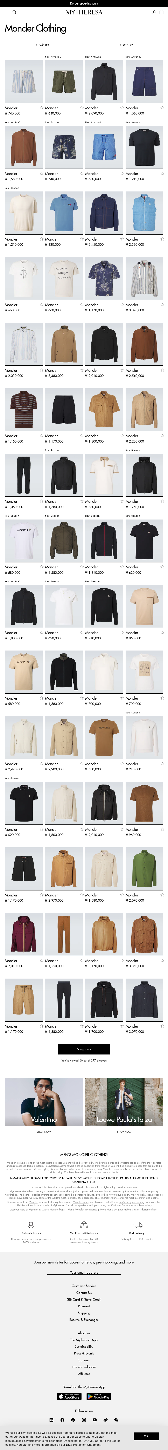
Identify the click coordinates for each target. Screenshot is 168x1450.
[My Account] (154, 12)
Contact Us (84, 1292)
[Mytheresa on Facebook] (62, 1420)
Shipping (84, 1312)
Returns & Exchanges (83, 1319)
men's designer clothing (131, 1202)
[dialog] (84, 1438)
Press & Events (84, 1353)
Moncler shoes (81, 1202)
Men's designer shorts (146, 1209)
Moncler (33, 1202)
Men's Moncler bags (53, 1209)
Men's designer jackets (119, 1209)
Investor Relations (84, 1366)
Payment (84, 1306)
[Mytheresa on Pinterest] (73, 1420)
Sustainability (84, 1346)
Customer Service (84, 1285)
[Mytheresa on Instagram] (84, 1420)
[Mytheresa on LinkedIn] (51, 1420)
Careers (84, 1360)
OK (146, 1436)
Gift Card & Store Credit (84, 1299)
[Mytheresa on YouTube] (94, 1420)
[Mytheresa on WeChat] (116, 1420)
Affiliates (84, 1373)
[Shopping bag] (161, 12)
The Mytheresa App (84, 1339)
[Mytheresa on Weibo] (105, 1420)
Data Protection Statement (83, 1444)
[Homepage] (84, 12)
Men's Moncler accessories (82, 1209)
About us (84, 1333)
